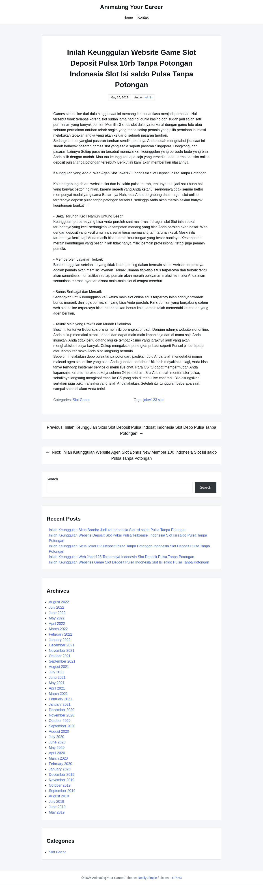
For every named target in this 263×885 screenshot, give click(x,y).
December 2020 (61, 710)
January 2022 (60, 640)
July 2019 (56, 801)
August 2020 (59, 731)
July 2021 (56, 672)
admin (148, 97)
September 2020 (62, 726)
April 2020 (57, 753)
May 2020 (57, 748)
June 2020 (57, 742)
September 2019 (62, 791)
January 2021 (60, 704)
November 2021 (61, 650)
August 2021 (59, 667)
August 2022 (59, 602)
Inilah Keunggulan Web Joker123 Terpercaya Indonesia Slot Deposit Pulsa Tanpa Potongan (121, 557)
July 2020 (56, 737)
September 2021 (62, 661)
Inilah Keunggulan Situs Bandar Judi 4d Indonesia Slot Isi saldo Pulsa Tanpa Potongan (117, 530)
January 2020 (60, 769)
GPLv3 (177, 878)
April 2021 (57, 688)
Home (128, 17)
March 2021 (58, 694)
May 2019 (57, 812)
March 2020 (58, 758)
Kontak (143, 17)
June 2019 (57, 807)
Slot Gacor (81, 400)
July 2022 (56, 607)
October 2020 (60, 721)
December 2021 (61, 645)
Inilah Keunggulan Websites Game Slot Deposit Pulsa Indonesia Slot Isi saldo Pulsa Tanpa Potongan (129, 562)
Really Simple (147, 878)
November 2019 (61, 780)
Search (52, 479)
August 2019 (59, 796)
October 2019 (60, 785)
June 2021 (57, 677)
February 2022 (60, 634)
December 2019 (61, 774)
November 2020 (61, 715)
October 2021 (60, 656)
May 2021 (57, 683)
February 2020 (60, 764)
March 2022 (58, 629)
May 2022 (57, 618)
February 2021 (60, 699)
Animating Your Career (131, 7)
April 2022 (57, 623)
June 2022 (57, 613)
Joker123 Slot (153, 400)
